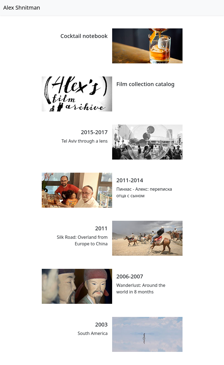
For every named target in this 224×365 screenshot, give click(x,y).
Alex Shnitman (21, 7)
